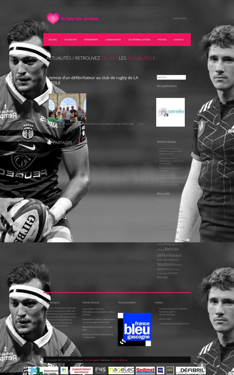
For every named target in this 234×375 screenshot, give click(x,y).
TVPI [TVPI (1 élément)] (166, 274)
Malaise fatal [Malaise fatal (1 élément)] (173, 227)
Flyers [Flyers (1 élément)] (159, 225)
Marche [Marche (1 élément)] (182, 227)
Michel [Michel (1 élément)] (171, 239)
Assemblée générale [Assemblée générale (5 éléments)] (170, 211)
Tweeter (80, 142)
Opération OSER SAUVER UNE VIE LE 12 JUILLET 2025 (171, 183)
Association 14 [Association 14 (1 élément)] (162, 215)
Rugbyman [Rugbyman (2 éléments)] (173, 259)
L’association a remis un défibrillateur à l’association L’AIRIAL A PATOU (170, 151)
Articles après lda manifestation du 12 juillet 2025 (172, 176)
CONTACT (179, 39)
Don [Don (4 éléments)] (173, 221)
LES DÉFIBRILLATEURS (140, 40)
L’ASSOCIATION (113, 40)
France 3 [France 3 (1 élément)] (165, 225)
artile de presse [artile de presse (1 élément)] (176, 207)
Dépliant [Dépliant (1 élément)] (179, 222)
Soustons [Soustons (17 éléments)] (165, 264)
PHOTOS (162, 39)
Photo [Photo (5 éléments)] (167, 244)
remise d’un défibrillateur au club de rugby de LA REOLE (93, 80)
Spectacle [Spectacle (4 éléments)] (162, 269)
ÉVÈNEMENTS (91, 39)
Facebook (166, 18)
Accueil (53, 39)
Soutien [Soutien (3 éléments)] (178, 264)
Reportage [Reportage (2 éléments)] (162, 259)
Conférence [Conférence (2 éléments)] (174, 217)
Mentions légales (92, 360)
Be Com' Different (119, 360)
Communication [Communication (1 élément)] (175, 215)
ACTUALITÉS (71, 39)
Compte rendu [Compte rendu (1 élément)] (162, 218)
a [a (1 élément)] (157, 201)
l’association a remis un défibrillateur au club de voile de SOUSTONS (171, 161)
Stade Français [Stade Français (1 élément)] (174, 269)
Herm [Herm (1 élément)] (171, 225)
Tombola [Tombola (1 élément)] (160, 274)
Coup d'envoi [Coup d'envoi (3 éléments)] (163, 221)
